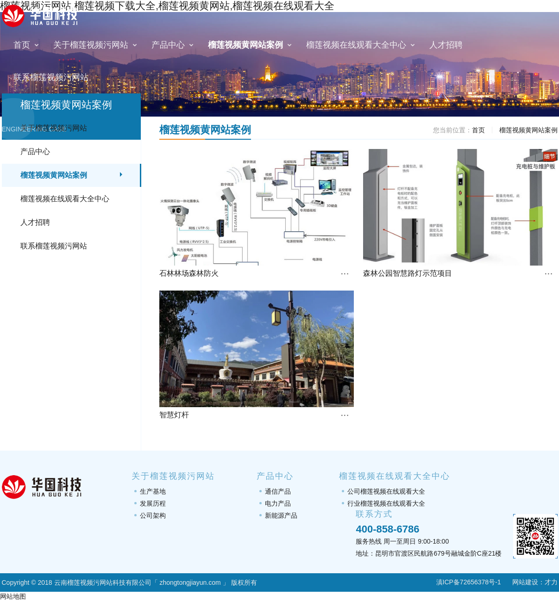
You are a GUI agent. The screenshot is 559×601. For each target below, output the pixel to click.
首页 (478, 130)
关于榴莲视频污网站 (53, 128)
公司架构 (153, 515)
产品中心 (35, 151)
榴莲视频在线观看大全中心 (64, 199)
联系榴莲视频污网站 (53, 246)
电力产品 (278, 503)
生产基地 (153, 491)
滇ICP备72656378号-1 (463, 582)
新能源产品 (281, 515)
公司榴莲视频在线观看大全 (386, 491)
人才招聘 (35, 222)
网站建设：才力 (535, 582)
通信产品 (278, 491)
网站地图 (13, 596)
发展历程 (153, 503)
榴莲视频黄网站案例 (53, 175)
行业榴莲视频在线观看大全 (386, 503)
